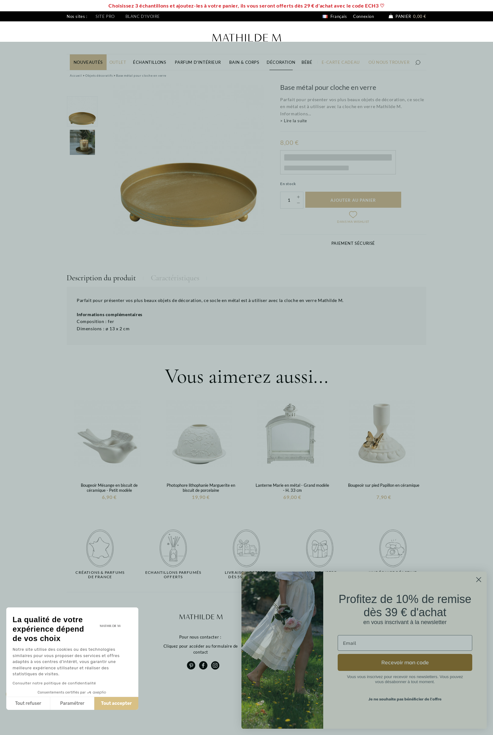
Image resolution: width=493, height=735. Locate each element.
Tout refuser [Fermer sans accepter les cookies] (28, 703)
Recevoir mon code (405, 662)
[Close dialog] (478, 579)
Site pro (105, 16)
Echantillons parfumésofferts (173, 574)
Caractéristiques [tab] (175, 277)
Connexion (363, 16)
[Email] (405, 643)
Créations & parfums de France (100, 574)
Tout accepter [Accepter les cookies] (116, 703)
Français (335, 16)
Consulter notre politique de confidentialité (54, 683)
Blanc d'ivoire (142, 16)
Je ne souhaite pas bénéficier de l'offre (404, 699)
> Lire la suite (293, 120)
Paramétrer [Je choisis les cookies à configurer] (72, 703)
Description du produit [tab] (101, 277)
